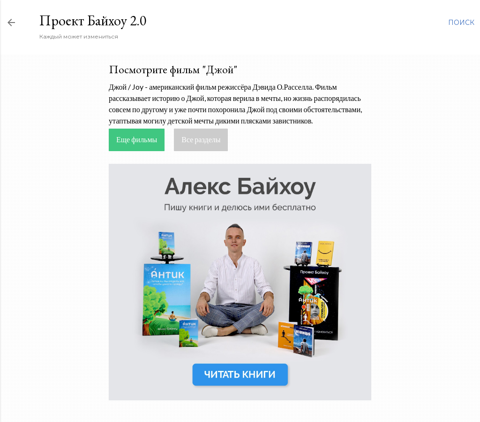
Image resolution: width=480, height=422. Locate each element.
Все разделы (200, 139)
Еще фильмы (136, 139)
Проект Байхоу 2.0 (92, 20)
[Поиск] (461, 22)
